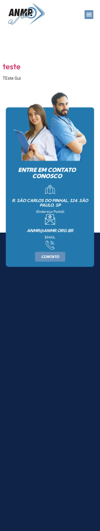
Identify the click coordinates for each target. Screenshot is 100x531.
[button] (89, 14)
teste (12, 66)
